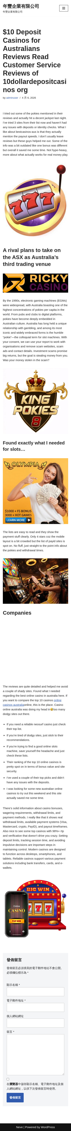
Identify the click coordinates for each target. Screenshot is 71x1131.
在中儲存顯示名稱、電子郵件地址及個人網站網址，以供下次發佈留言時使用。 (35, 1086)
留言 (10, 1031)
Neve (19, 1127)
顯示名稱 (13, 984)
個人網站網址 (15, 1016)
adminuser (12, 97)
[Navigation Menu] (63, 8)
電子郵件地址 (16, 1000)
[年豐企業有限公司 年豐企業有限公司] (21, 8)
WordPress (48, 1127)
